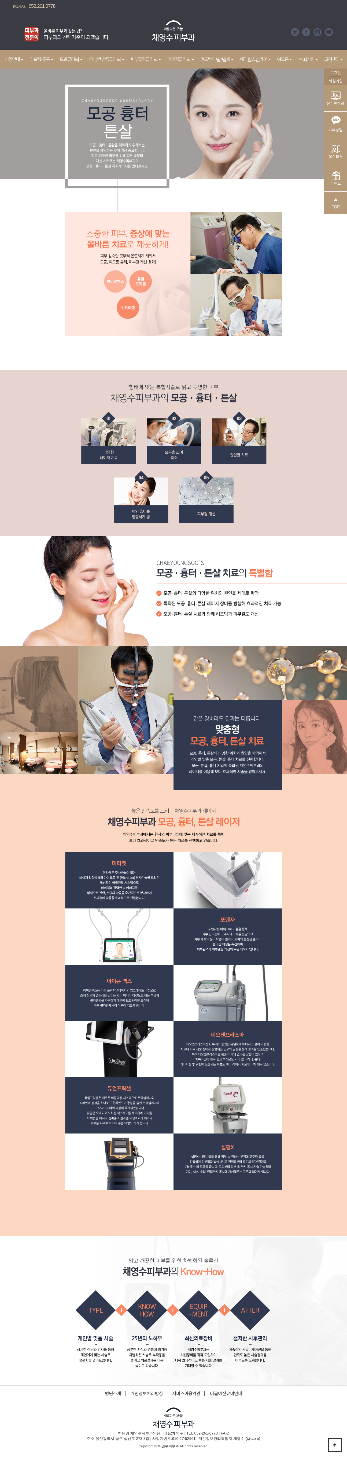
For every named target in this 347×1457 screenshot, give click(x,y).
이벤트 (335, 178)
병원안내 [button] (14, 59)
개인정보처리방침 (147, 1393)
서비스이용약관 (186, 1393)
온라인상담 (335, 99)
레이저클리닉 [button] (180, 59)
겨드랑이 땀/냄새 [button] (216, 59)
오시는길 (336, 152)
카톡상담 (336, 122)
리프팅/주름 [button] (41, 59)
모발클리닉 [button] (71, 59)
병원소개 (113, 1393)
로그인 (335, 72)
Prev (14, 32)
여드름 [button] (284, 59)
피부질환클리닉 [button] (146, 59)
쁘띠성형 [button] (308, 59)
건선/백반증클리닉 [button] (106, 59)
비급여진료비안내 (226, 1393)
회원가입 (336, 80)
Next (118, 32)
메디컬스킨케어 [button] (255, 59)
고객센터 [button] (333, 59)
